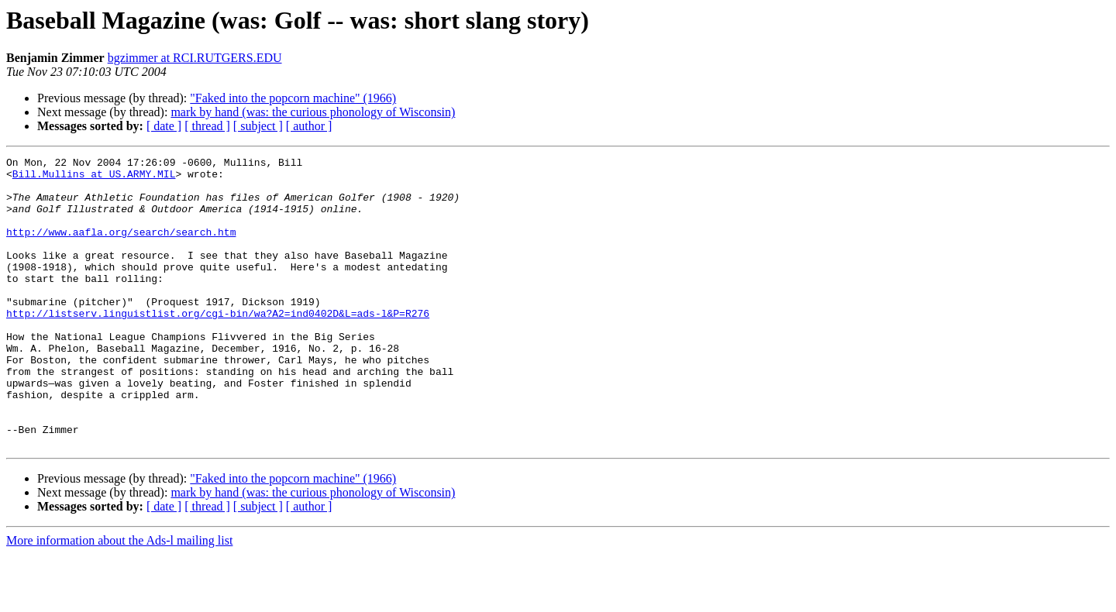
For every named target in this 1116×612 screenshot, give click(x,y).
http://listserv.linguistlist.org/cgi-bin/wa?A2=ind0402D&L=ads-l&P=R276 (217, 345)
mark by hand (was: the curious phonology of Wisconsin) (312, 112)
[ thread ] (207, 125)
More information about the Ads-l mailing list (119, 598)
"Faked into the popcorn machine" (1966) (293, 98)
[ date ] (163, 125)
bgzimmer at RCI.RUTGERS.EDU (195, 57)
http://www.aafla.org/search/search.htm (121, 248)
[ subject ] (258, 125)
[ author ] (309, 125)
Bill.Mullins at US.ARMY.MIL (94, 178)
